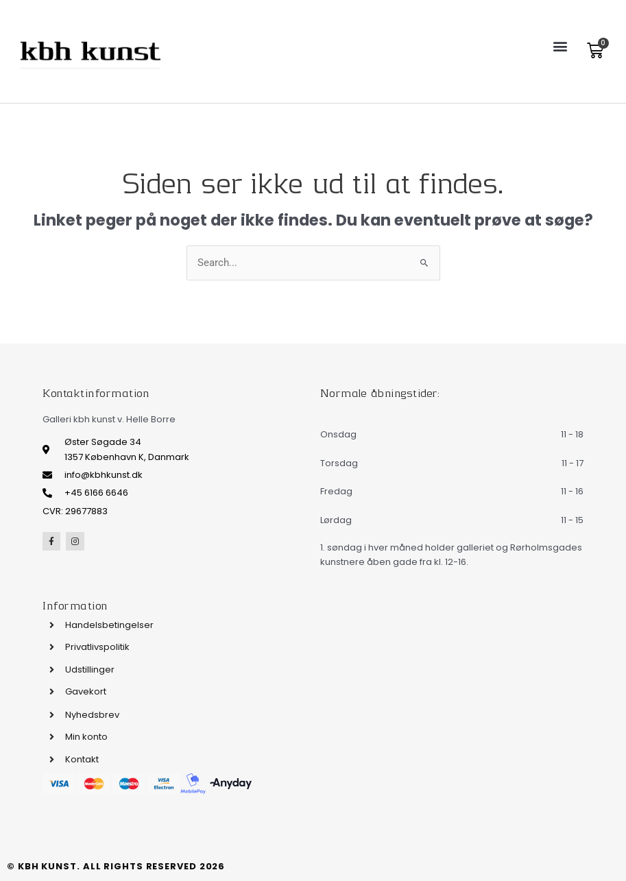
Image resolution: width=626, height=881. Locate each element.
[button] (560, 45)
